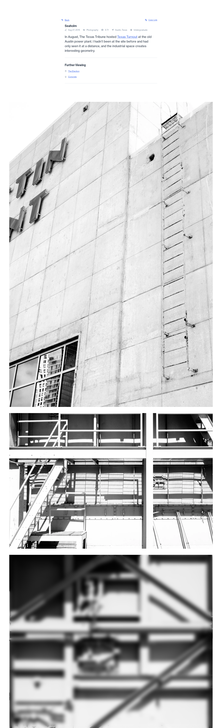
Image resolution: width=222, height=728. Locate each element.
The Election (73, 71)
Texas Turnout (127, 37)
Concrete (72, 76)
